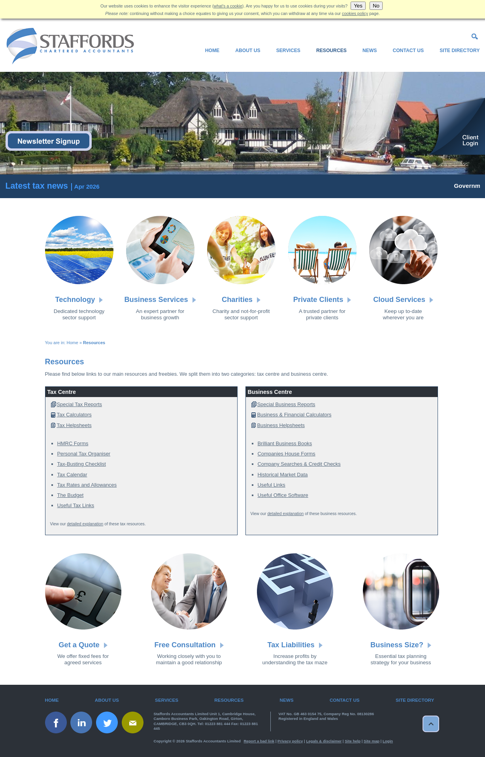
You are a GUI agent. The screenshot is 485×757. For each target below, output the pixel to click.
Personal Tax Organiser (84, 454)
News (369, 50)
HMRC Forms (73, 443)
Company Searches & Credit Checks (299, 464)
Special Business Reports (286, 404)
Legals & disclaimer (324, 741)
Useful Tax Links (75, 505)
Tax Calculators (74, 415)
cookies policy (355, 13)
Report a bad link (258, 741)
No (376, 6)
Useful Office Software (283, 495)
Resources (331, 50)
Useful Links (271, 485)
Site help (352, 741)
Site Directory (459, 50)
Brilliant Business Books (285, 443)
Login (388, 741)
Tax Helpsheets (74, 425)
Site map (371, 741)
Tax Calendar (72, 475)
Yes (358, 6)
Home (212, 50)
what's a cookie (228, 6)
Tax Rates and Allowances (87, 485)
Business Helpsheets (281, 425)
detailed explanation (85, 524)
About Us (247, 50)
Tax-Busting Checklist (81, 464)
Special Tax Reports (79, 404)
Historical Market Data (283, 475)
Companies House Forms (286, 454)
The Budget (70, 495)
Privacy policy (290, 741)
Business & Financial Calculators (294, 415)
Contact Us (408, 50)
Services (288, 50)
